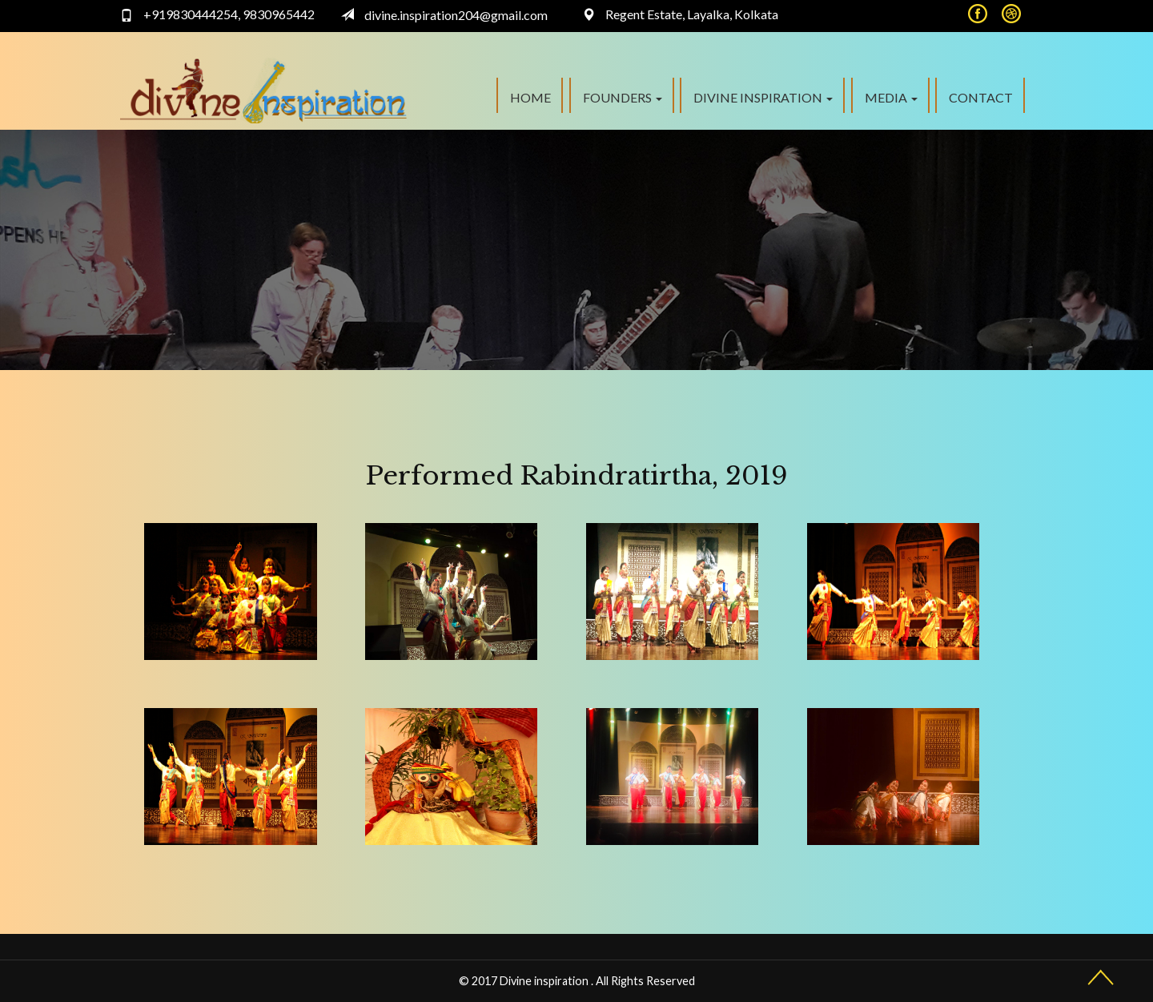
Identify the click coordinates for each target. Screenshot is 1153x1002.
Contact (981, 97)
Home (530, 97)
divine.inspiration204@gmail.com (456, 14)
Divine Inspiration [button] (763, 97)
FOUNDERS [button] (622, 97)
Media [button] (891, 97)
